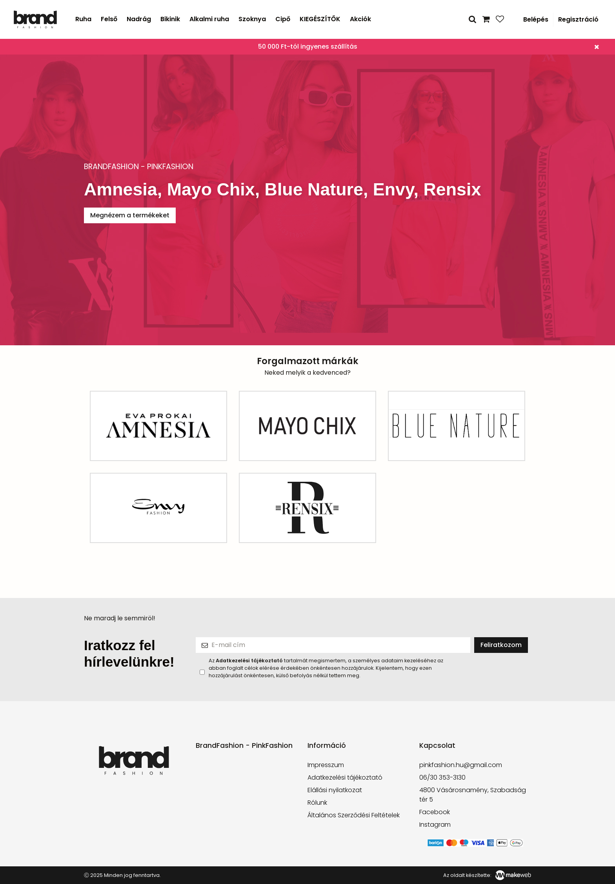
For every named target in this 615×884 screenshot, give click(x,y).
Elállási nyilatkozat (335, 790)
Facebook (434, 812)
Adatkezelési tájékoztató (345, 777)
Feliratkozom (501, 644)
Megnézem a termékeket (129, 215)
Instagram (435, 824)
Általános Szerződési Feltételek (354, 815)
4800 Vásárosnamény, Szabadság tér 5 (472, 795)
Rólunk (317, 802)
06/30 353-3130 (442, 777)
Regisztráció (578, 19)
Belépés (535, 19)
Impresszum (326, 764)
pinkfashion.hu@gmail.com (460, 764)
